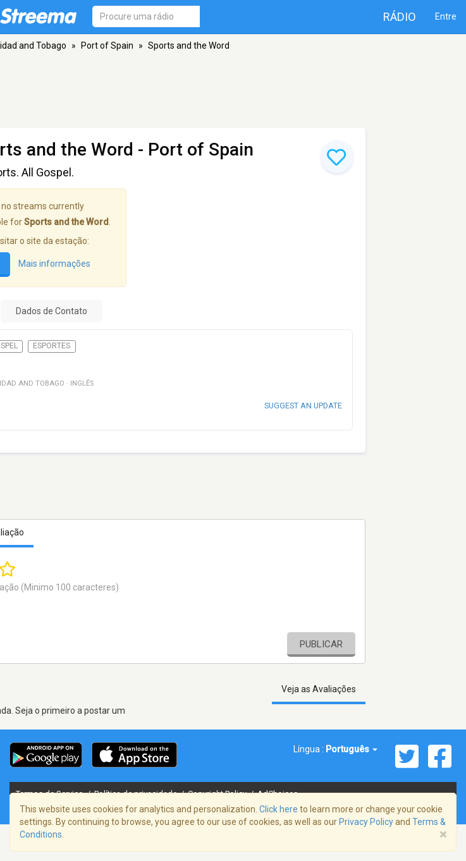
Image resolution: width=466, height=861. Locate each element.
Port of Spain (107, 45)
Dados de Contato (51, 311)
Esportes (51, 345)
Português (351, 749)
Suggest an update (303, 405)
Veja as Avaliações (318, 689)
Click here (278, 809)
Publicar (321, 644)
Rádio (399, 16)
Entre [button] (446, 16)
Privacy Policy (366, 822)
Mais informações (54, 264)
